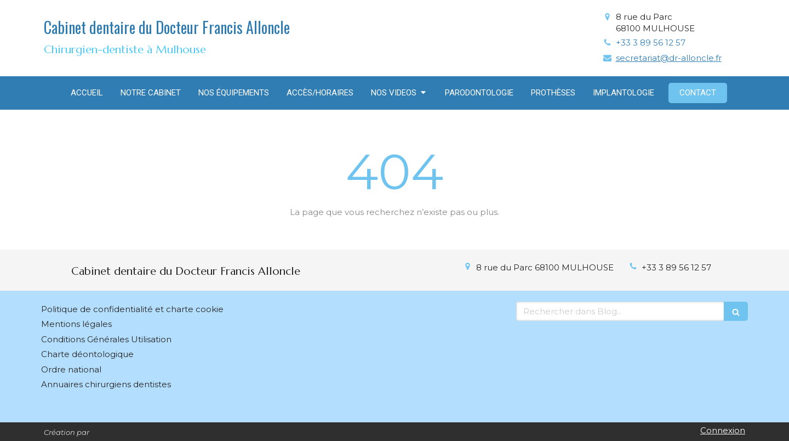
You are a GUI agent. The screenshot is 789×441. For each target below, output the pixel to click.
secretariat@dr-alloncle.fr (669, 58)
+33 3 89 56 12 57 (650, 42)
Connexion (722, 430)
